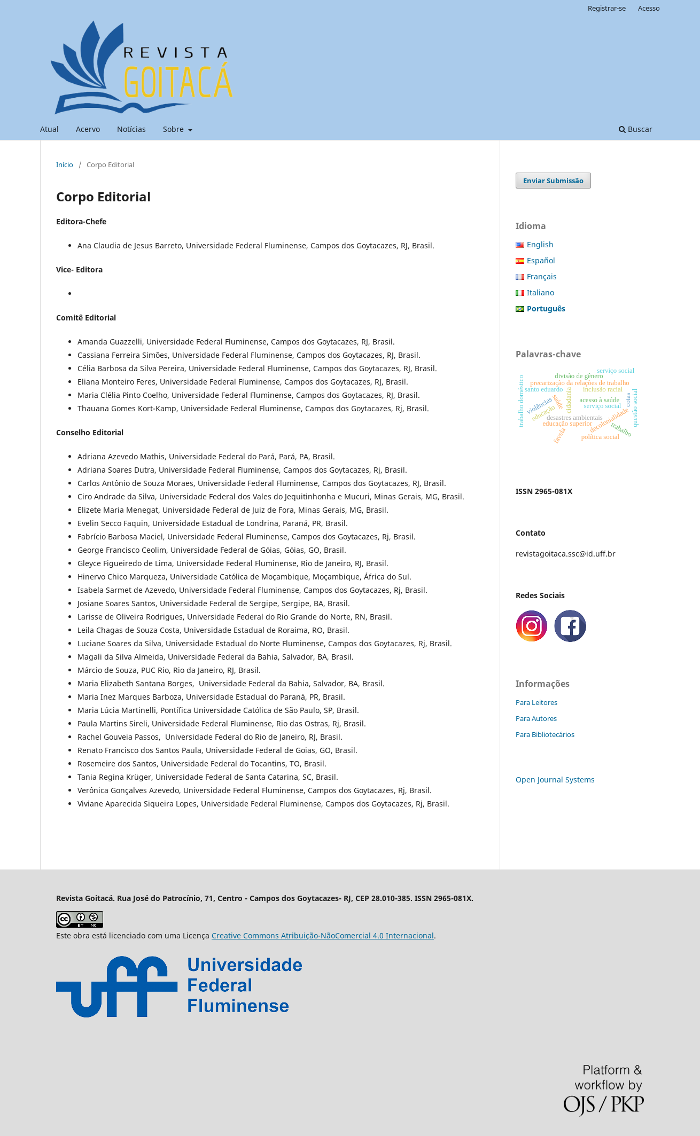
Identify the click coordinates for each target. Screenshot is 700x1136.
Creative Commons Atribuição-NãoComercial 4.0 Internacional (323, 935)
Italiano (540, 292)
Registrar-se (607, 8)
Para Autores (536, 718)
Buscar (635, 129)
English (540, 244)
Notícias (131, 129)
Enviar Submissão (553, 180)
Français (542, 276)
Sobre (174, 129)
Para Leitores (536, 702)
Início (64, 164)
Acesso (649, 8)
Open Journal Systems (555, 779)
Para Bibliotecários (545, 734)
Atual (49, 129)
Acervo (88, 129)
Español (541, 260)
